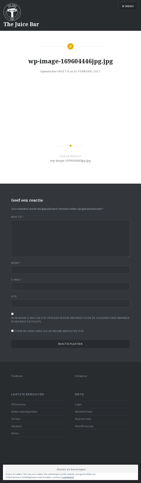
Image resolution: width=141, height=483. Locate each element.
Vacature (16, 426)
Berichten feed (83, 411)
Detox (15, 433)
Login (78, 404)
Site (14, 296)
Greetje (63, 71)
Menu (129, 6)
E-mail (16, 279)
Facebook (17, 375)
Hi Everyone (18, 404)
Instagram (81, 375)
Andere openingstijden (24, 411)
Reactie (17, 216)
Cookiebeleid (68, 477)
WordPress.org (84, 426)
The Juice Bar (21, 24)
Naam (16, 262)
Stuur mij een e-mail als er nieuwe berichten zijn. (49, 331)
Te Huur (15, 418)
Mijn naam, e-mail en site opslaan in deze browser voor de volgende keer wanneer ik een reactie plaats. (70, 320)
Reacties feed (83, 418)
